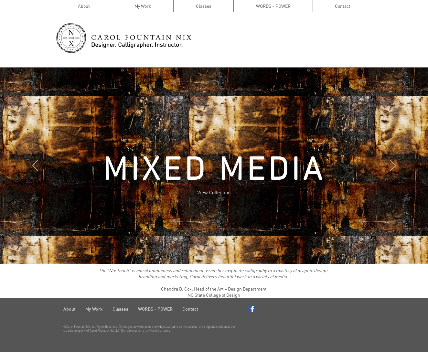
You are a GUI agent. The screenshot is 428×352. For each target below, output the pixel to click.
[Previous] (35, 166)
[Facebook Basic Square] (251, 308)
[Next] (393, 166)
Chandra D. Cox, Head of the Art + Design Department (214, 289)
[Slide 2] (214, 248)
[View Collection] (214, 193)
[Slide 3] (220, 248)
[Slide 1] (208, 248)
